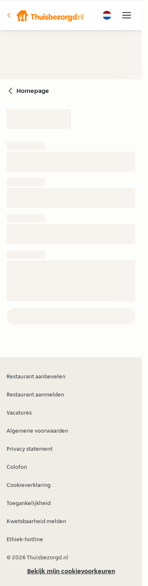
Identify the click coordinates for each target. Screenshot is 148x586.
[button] (45, 15)
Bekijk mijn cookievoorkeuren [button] (71, 571)
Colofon (17, 466)
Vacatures (19, 412)
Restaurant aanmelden (35, 394)
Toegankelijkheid (29, 503)
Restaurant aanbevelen (36, 376)
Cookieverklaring (29, 485)
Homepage (32, 90)
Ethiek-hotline (25, 539)
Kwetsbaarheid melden (36, 521)
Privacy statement (30, 448)
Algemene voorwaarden (37, 430)
